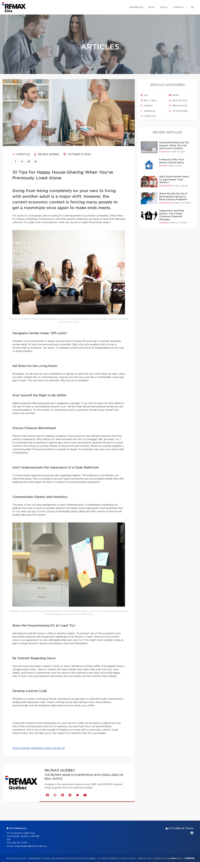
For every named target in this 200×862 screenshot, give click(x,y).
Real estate (178, 100)
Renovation (178, 106)
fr (192, 7)
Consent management (164, 858)
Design (146, 106)
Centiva (189, 858)
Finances (148, 111)
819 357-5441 (19, 843)
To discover (178, 111)
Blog (152, 7)
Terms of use (144, 858)
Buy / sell (149, 100)
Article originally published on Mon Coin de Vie (38, 748)
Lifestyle (21, 154)
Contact (178, 7)
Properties (136, 7)
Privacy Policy (128, 858)
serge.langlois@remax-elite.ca (30, 846)
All (145, 95)
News (174, 95)
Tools (164, 7)
